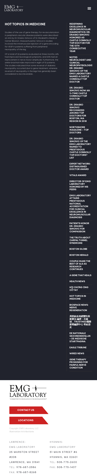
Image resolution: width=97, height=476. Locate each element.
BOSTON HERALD (78, 255)
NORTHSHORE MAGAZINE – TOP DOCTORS (79, 130)
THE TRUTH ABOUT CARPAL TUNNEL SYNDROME (79, 240)
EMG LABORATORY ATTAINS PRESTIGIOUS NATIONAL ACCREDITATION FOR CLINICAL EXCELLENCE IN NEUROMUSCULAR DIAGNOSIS (80, 207)
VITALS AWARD (77, 175)
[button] (89, 8)
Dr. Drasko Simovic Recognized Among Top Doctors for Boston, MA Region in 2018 (78, 113)
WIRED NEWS (76, 354)
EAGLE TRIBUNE (78, 348)
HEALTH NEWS (77, 281)
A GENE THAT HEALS (80, 275)
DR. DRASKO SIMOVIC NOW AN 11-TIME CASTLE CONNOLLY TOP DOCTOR (79, 93)
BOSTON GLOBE (78, 249)
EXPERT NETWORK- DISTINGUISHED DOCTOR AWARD (80, 166)
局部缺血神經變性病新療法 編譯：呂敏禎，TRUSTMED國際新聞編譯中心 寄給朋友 (80, 321)
